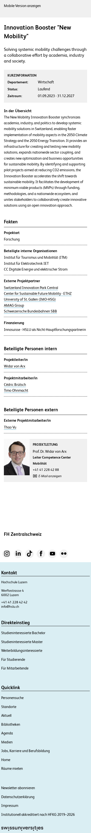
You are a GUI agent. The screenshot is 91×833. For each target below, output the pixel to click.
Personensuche (12, 698)
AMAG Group (14, 305)
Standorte (8, 707)
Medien (7, 742)
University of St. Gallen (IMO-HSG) (30, 299)
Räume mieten (12, 768)
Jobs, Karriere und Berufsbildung (25, 751)
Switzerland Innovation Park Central (31, 288)
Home (5, 760)
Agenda (7, 733)
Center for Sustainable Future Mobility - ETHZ (38, 294)
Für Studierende (13, 659)
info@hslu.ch (10, 606)
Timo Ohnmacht (16, 390)
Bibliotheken (10, 724)
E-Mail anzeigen (50, 476)
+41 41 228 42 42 (14, 602)
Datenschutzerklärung (17, 797)
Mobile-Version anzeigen (22, 6)
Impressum (9, 805)
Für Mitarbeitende (14, 668)
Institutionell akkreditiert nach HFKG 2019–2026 (38, 814)
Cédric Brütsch (15, 385)
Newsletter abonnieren (18, 788)
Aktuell (6, 715)
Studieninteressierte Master (22, 642)
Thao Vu (10, 427)
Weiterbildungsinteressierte (21, 650)
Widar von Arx (14, 366)
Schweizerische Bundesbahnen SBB (30, 311)
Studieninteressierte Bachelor (23, 633)
